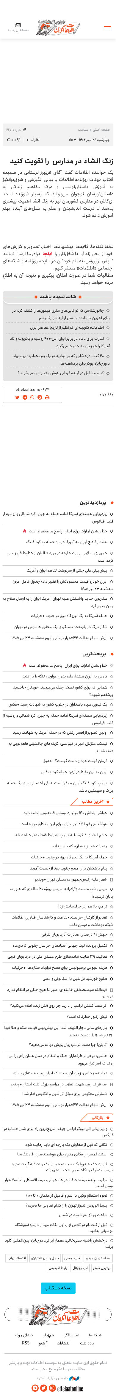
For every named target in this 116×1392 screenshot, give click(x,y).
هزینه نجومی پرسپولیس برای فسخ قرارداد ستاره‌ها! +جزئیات (59, 967)
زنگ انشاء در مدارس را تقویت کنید (61, 161)
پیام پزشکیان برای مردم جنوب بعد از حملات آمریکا (68, 868)
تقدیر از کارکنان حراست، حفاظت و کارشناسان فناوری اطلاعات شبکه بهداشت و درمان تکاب (62, 921)
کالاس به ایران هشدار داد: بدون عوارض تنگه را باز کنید (64, 676)
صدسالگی (71, 1335)
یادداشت (87, 1343)
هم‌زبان (48, 1335)
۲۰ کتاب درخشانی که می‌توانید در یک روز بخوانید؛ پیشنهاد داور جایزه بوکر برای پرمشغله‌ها (61, 360)
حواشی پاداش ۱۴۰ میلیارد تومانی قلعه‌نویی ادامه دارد (65, 813)
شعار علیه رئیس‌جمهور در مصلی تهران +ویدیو (71, 879)
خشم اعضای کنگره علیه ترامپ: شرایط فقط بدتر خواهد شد (61, 835)
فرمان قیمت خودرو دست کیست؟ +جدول (75, 761)
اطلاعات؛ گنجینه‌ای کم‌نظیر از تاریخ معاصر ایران (67, 327)
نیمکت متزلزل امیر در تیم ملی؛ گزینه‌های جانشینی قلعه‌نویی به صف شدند (60, 747)
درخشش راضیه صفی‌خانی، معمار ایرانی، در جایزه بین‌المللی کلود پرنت (59, 1243)
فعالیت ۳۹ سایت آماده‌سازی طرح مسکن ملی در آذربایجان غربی (57, 956)
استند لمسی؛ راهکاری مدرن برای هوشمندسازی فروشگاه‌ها (62, 1154)
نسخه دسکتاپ (58, 1288)
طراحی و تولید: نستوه (58, 1378)
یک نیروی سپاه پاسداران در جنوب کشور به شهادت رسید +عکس (57, 704)
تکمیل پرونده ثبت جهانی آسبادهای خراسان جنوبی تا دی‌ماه (60, 945)
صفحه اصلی (101, 130)
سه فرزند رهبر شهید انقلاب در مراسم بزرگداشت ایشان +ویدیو (59, 1084)
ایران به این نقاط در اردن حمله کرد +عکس (74, 772)
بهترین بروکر (102, 1268)
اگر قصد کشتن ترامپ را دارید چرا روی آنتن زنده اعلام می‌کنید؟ (58, 1005)
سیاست (83, 130)
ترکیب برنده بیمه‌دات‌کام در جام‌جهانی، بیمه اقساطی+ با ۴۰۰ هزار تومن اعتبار (59, 1183)
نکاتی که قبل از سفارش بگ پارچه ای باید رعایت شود (66, 1144)
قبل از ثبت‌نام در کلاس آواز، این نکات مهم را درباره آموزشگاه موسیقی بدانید (64, 1228)
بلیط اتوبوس (58, 1268)
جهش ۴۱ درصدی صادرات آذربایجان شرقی (74, 934)
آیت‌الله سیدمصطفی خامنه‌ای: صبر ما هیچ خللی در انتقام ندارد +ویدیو (60, 992)
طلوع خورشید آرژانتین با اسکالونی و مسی (75, 978)
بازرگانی (97, 1117)
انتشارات (63, 1343)
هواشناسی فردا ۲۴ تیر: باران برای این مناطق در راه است (64, 824)
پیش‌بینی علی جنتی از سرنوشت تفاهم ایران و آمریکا (67, 570)
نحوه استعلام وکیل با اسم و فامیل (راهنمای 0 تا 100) (66, 1195)
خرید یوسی (72, 1258)
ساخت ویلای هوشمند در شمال (83, 1215)
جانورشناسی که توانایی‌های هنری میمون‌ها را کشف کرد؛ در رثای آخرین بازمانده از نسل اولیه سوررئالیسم (61, 314)
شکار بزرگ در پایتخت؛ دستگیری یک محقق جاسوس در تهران (60, 627)
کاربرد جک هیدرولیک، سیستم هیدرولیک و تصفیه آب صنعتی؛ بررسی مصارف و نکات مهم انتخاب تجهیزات (62, 1167)
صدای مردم (24, 1335)
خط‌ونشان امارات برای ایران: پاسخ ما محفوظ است (68, 531)
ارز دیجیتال (80, 1268)
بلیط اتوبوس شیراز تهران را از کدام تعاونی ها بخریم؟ (66, 1205)
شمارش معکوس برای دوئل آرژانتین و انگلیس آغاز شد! (64, 1094)
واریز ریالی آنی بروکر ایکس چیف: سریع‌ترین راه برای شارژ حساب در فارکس (58, 1132)
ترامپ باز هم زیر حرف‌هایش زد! (82, 906)
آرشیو (43, 1343)
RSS (25, 1343)
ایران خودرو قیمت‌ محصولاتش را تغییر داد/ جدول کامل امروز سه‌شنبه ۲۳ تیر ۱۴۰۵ (63, 585)
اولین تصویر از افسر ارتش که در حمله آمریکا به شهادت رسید (60, 732)
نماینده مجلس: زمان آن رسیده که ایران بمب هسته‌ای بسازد (60, 1073)
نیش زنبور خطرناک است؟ (87, 1016)
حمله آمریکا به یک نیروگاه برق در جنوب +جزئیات (69, 616)
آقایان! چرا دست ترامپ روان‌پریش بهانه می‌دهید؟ (68, 1044)
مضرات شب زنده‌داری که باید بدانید (79, 846)
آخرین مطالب (92, 802)
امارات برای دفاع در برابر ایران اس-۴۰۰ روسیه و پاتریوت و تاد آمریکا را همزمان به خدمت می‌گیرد (60, 342)
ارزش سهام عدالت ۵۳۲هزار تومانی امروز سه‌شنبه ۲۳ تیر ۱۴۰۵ (59, 638)
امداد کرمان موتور (98, 1258)
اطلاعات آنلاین (58, 27)
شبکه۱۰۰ (95, 1335)
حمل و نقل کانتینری (45, 1258)
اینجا (47, 254)
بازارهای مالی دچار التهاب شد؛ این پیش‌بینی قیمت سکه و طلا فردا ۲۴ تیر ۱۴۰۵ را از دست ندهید (58, 1031)
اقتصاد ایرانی (16, 1258)
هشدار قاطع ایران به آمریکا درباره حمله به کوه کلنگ (66, 542)
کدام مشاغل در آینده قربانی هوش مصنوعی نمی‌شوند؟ (61, 373)
